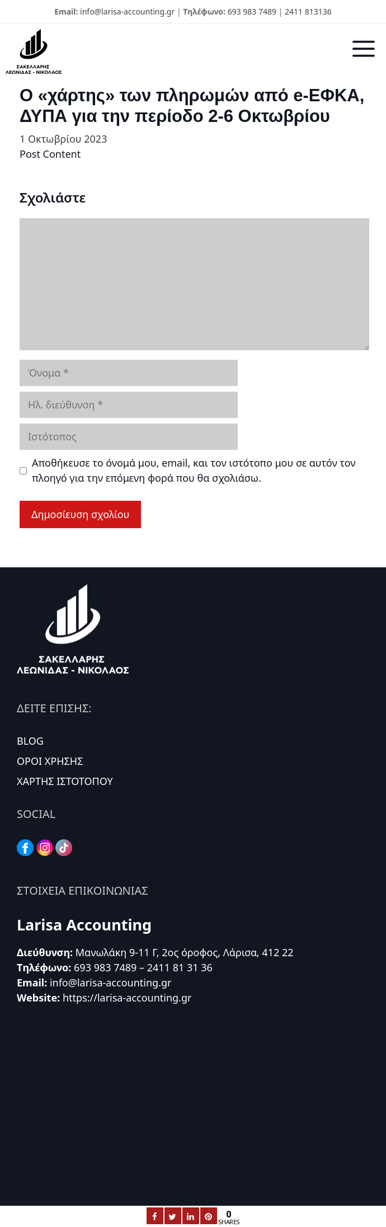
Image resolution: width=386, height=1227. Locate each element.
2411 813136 (308, 11)
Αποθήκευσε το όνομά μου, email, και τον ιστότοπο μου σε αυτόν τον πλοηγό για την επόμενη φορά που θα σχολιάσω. (194, 470)
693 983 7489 (252, 11)
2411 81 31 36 (180, 967)
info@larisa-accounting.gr (127, 11)
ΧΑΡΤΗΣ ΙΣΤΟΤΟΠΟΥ (65, 781)
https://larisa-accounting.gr (127, 997)
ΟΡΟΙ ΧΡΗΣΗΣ (50, 761)
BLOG (30, 741)
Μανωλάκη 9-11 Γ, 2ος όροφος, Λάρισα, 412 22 (185, 952)
